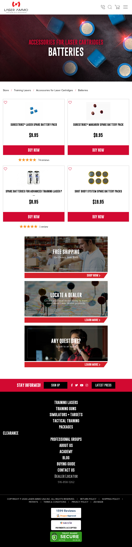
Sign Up (55, 385)
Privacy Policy (80, 502)
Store (6, 90)
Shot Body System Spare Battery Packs (98, 191)
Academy (66, 452)
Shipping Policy (111, 499)
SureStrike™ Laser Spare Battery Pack (34, 124)
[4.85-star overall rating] (33, 160)
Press (103, 385)
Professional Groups (66, 439)
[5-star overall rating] (33, 227)
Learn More (92, 320)
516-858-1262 (66, 482)
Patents (33, 502)
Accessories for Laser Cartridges (54, 90)
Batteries (83, 90)
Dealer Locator (66, 476)
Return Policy (88, 499)
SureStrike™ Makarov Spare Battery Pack (98, 124)
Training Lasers (22, 90)
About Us (66, 445)
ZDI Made (98, 502)
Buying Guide (66, 464)
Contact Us (66, 470)
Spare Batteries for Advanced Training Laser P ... (34, 193)
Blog (66, 458)
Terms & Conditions (55, 502)
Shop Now (93, 275)
